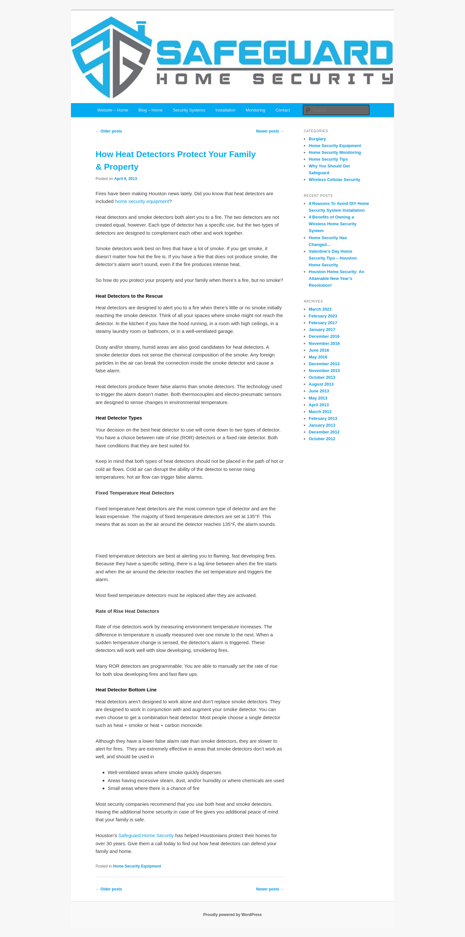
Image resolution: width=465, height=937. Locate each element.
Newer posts (270, 131)
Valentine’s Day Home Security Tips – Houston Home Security (333, 258)
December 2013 (324, 363)
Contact (282, 110)
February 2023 (323, 316)
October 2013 (322, 377)
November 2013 (324, 370)
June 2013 (319, 391)
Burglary (317, 138)
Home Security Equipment (137, 866)
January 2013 (322, 425)
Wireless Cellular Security (334, 179)
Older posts (109, 131)
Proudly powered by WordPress (232, 914)
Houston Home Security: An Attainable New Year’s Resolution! (336, 278)
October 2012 (322, 438)
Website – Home (112, 110)
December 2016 (324, 336)
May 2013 (318, 398)
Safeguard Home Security (146, 835)
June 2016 (319, 350)
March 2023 (320, 309)
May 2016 (318, 357)
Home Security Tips (328, 159)
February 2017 (323, 322)
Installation (225, 110)
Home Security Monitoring (335, 152)
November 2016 (324, 343)
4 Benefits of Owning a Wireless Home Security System (332, 224)
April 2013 (319, 404)
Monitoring (255, 110)
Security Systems (189, 110)
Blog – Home (151, 110)
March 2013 (320, 411)
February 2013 (323, 418)
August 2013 (321, 384)
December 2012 (324, 432)
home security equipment (142, 201)
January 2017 (322, 329)
